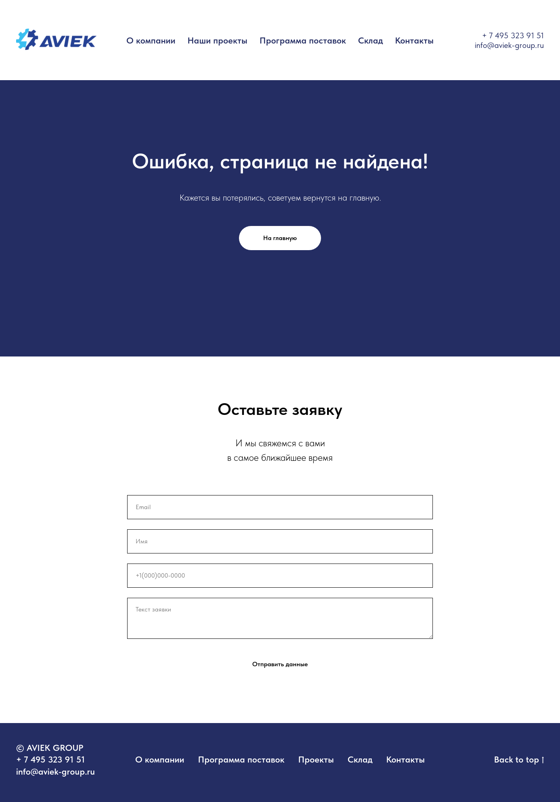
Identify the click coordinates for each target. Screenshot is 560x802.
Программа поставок (302, 40)
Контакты (414, 40)
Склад (370, 40)
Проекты (316, 759)
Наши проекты (217, 40)
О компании (150, 40)
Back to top (519, 760)
